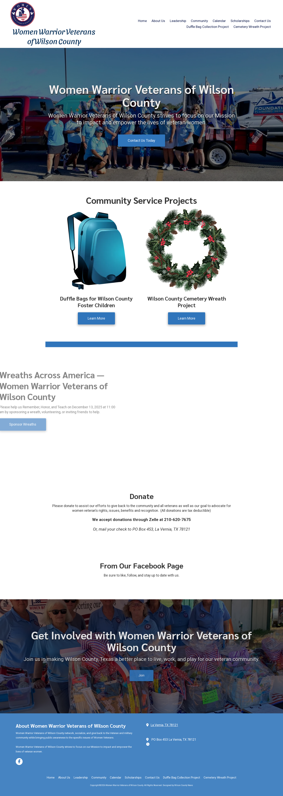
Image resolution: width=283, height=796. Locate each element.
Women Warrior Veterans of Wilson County (54, 36)
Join (141, 655)
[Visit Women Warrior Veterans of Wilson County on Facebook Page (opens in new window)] (19, 761)
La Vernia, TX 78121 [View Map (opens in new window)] (164, 725)
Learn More (96, 318)
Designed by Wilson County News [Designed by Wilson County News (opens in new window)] (178, 785)
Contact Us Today (141, 140)
